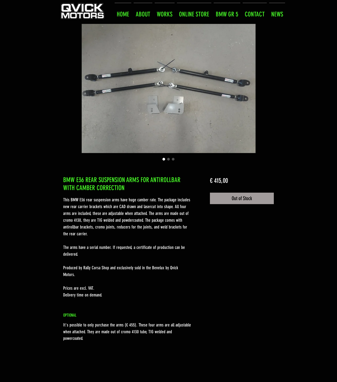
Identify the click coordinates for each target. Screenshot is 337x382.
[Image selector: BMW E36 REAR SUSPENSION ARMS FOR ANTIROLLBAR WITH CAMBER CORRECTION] (163, 159)
